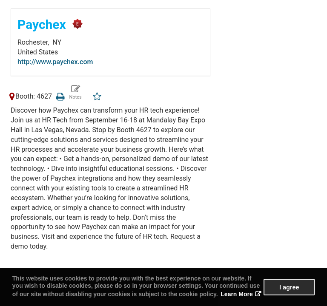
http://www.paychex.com (55, 62)
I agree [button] (289, 287)
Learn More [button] (236, 294)
